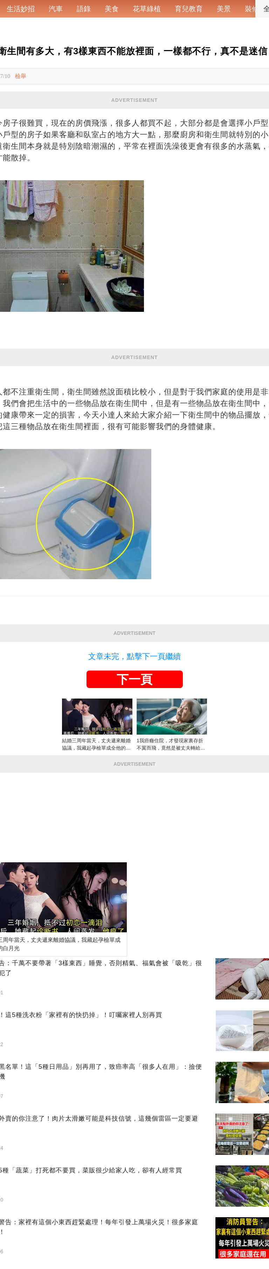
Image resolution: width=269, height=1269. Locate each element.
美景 (224, 9)
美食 (112, 9)
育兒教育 (189, 9)
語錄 (84, 9)
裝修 (252, 9)
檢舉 (20, 76)
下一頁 (134, 679)
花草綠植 (147, 9)
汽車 (56, 9)
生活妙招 (21, 9)
